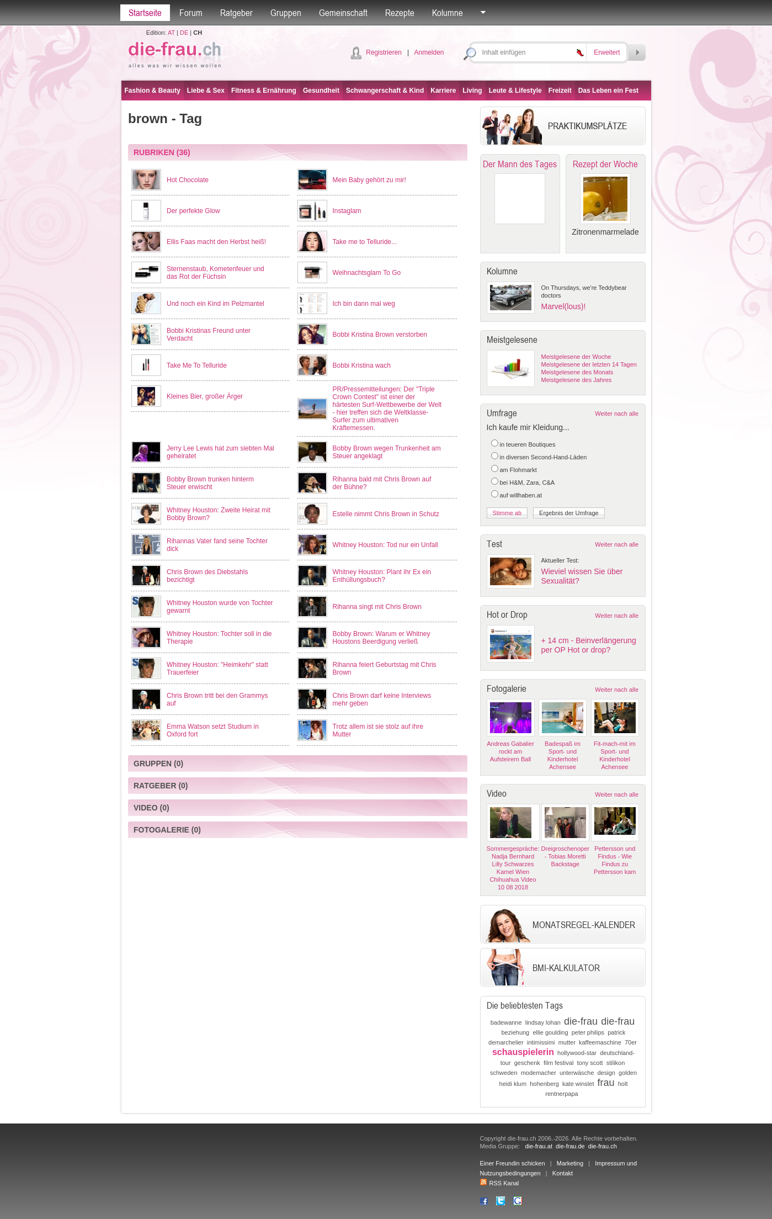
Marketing (570, 1163)
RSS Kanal (499, 1183)
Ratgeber (236, 12)
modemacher (538, 1072)
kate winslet (578, 1083)
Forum (191, 12)
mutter (567, 1042)
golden (628, 1072)
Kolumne (447, 12)
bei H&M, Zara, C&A (527, 482)
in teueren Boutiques (528, 444)
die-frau (581, 1021)
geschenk (527, 1062)
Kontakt (562, 1173)
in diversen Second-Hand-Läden (543, 457)
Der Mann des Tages (520, 163)
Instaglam (347, 211)
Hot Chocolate (188, 180)
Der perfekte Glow (193, 211)
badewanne (506, 1022)
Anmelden (429, 52)
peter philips (588, 1032)
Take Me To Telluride (197, 365)
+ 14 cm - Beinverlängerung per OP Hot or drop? (588, 645)
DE (184, 32)
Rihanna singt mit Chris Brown (377, 607)
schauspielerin (523, 1052)
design (606, 1072)
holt (623, 1083)
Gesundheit (321, 90)
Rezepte (399, 12)
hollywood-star (577, 1053)
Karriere (443, 90)
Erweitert (607, 52)
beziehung (515, 1032)
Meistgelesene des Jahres (576, 380)
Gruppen (285, 12)
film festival (558, 1062)
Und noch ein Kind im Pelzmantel (215, 304)
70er (631, 1042)
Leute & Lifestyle (515, 90)
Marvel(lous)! (563, 306)
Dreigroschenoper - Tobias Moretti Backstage (565, 856)
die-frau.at (538, 1146)
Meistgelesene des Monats (577, 372)
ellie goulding (550, 1032)
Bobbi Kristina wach (362, 365)
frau (606, 1082)
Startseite (145, 12)
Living (472, 90)
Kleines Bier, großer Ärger (205, 396)
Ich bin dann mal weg (364, 304)
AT (171, 32)
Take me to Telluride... (365, 242)
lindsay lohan (543, 1022)
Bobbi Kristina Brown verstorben (380, 334)
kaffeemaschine (600, 1042)
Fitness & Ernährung (263, 90)
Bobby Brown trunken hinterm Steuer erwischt (210, 483)
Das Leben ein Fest (608, 90)
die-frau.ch (602, 1146)
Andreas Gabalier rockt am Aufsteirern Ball (510, 751)
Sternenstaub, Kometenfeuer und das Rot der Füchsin (215, 272)
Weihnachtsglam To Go (367, 273)
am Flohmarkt (518, 470)
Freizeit (560, 90)
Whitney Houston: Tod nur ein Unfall (385, 545)
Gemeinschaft (343, 12)
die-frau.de (570, 1146)
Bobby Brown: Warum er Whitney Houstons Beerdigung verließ (381, 637)
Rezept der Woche (605, 163)
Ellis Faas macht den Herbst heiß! (216, 242)
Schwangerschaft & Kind (385, 90)
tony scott (590, 1062)
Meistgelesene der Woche (576, 356)
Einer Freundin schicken (512, 1163)
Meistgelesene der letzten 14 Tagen (589, 364)
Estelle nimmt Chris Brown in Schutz (386, 514)
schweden (504, 1072)
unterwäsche (577, 1072)
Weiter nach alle (616, 413)
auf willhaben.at (521, 495)
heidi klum (513, 1083)
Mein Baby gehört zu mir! (369, 180)
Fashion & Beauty (152, 90)
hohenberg (544, 1083)
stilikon (615, 1062)
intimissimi (541, 1042)
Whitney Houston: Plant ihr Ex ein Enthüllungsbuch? (382, 576)
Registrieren (384, 52)
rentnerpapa (561, 1093)
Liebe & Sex (206, 90)
